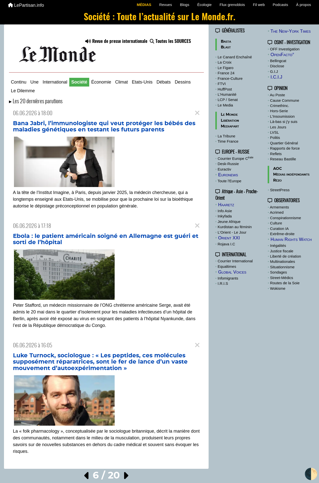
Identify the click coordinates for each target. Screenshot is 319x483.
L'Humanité (227, 94)
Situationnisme (282, 267)
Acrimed (277, 212)
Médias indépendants (291, 174)
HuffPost (225, 89)
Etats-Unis (142, 82)
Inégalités (278, 245)
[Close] (197, 113)
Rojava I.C (226, 244)
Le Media (225, 105)
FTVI (222, 84)
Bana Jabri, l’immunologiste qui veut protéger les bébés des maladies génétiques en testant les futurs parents (104, 126)
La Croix (225, 62)
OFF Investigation (285, 49)
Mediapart (230, 126)
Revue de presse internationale (116, 41)
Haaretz (226, 204)
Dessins (183, 82)
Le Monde (229, 114)
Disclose (277, 66)
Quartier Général (284, 143)
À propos (303, 4)
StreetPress (280, 190)
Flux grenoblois (232, 4)
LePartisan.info (26, 5)
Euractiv (224, 169)
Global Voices (232, 272)
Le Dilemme (23, 90)
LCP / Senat (228, 99)
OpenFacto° (282, 54)
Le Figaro (225, 68)
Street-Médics (281, 278)
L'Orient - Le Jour (232, 232)
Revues (165, 4)
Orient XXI (229, 237)
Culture (276, 223)
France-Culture (230, 78)
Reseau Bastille (283, 159)
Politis (275, 137)
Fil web (259, 4)
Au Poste (277, 95)
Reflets (276, 154)
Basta (226, 41)
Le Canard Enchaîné (235, 57)
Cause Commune (284, 100)
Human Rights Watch (291, 239)
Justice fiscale (281, 251)
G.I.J (274, 71)
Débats (164, 82)
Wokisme (277, 288)
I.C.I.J (276, 77)
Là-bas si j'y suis (284, 121)
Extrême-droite (282, 234)
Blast (226, 47)
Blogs (184, 4)
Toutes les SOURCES (170, 41)
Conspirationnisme (285, 218)
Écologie (204, 4)
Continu (18, 82)
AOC (277, 169)
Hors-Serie (279, 111)
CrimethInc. (279, 105)
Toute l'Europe (229, 181)
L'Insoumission (282, 116)
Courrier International (235, 261)
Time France (228, 141)
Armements (279, 207)
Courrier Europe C (235, 158)
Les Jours (278, 127)
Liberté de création (285, 256)
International (55, 82)
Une (34, 82)
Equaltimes (227, 266)
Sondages (278, 272)
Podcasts (280, 4)
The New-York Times (290, 31)
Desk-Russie (228, 164)
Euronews (228, 174)
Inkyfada (225, 216)
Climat (121, 82)
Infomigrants (228, 278)
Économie (101, 82)
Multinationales (282, 261)
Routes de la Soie (285, 283)
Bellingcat (278, 61)
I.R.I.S (223, 283)
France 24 (226, 73)
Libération (230, 120)
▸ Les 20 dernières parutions (36, 101)
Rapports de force (285, 148)
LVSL (274, 132)
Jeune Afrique (229, 221)
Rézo (277, 180)
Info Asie (225, 211)
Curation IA (279, 228)
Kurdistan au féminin (235, 227)
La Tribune (226, 136)
